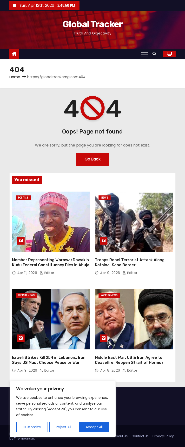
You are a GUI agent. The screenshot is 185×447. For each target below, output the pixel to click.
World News (26, 295)
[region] (63, 409)
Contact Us (140, 436)
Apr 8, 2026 (110, 370)
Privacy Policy (163, 436)
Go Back (92, 159)
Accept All (94, 427)
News (104, 198)
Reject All (63, 427)
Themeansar (24, 438)
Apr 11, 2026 (27, 272)
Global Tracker (92, 24)
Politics (23, 198)
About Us (121, 436)
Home (14, 76)
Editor (47, 272)
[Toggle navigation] (144, 54)
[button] (155, 54)
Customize (32, 427)
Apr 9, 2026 (110, 272)
